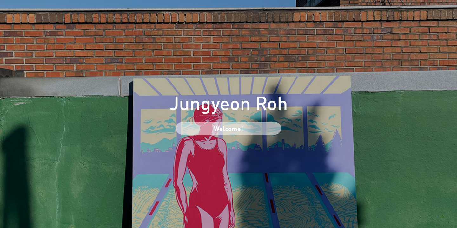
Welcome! (228, 128)
